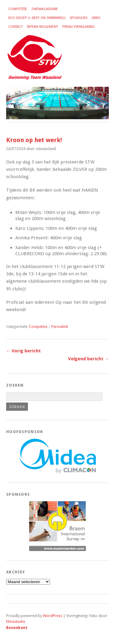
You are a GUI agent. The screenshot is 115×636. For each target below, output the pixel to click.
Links (96, 18)
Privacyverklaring (78, 27)
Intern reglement (42, 27)
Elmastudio (15, 621)
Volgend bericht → (88, 358)
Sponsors (78, 18)
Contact (15, 27)
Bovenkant (17, 627)
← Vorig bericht (23, 350)
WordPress (52, 615)
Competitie (17, 9)
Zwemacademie (44, 9)
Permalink (59, 327)
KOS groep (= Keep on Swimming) (36, 18)
